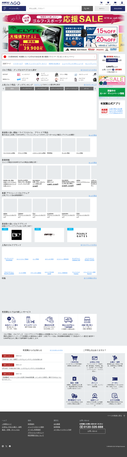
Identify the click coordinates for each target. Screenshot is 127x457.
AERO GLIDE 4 (54, 63)
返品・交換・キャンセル (11, 430)
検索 (88, 8)
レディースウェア (72, 88)
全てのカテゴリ (89, 70)
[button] (5, 39)
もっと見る (93, 135)
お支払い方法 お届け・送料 (12, 427)
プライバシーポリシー (36, 433)
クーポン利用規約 (34, 430)
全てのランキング (90, 85)
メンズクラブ (26, 88)
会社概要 (57, 424)
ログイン (101, 8)
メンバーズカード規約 (36, 427)
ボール (86, 88)
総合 (12, 88)
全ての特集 (90, 278)
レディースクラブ (57, 88)
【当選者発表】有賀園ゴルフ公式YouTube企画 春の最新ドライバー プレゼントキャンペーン (41, 57)
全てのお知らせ (56, 350)
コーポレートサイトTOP (62, 430)
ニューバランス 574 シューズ (72, 63)
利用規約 (31, 424)
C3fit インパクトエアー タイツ (36, 63)
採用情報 (57, 427)
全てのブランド (89, 245)
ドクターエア (18, 63)
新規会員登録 (118, 8)
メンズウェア (41, 88)
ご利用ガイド (7, 424)
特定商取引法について (36, 435)
